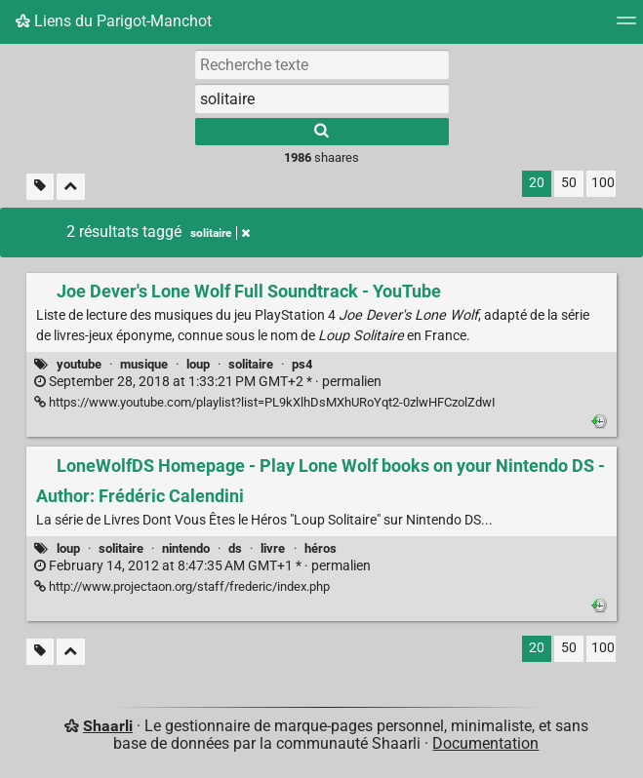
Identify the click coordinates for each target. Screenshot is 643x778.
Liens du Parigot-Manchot (114, 21)
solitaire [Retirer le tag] (220, 233)
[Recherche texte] (322, 64)
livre (273, 548)
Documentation (485, 743)
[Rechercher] (322, 131)
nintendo (186, 548)
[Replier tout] (71, 187)
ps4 (302, 364)
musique (144, 364)
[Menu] (626, 27)
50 (569, 183)
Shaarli (108, 726)
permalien (208, 381)
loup (198, 364)
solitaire (250, 364)
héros (320, 548)
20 (536, 183)
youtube (79, 364)
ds (235, 548)
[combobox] (322, 98)
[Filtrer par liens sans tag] (40, 187)
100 (603, 183)
